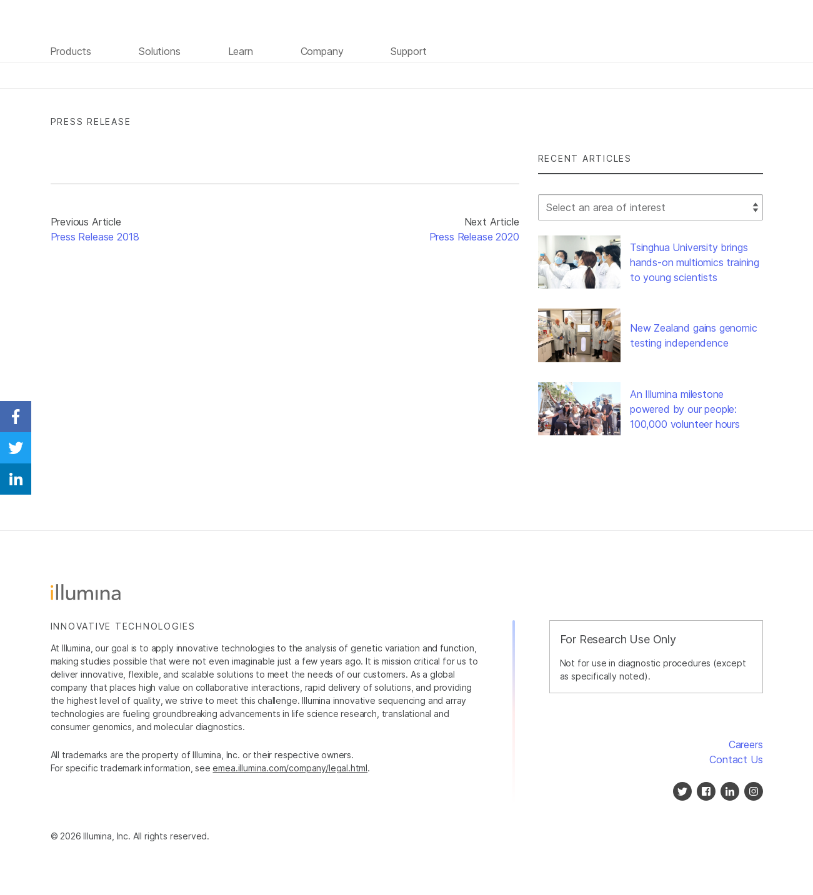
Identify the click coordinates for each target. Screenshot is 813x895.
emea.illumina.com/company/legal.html (289, 768)
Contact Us (735, 759)
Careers (746, 744)
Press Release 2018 (95, 236)
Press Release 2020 (474, 236)
